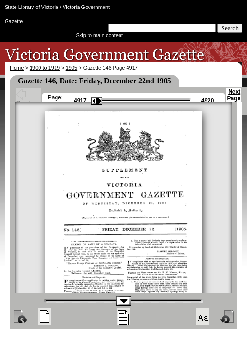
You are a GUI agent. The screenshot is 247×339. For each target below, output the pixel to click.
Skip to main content (99, 35)
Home (17, 68)
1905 (71, 68)
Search (230, 28)
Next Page (233, 99)
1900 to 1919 (45, 68)
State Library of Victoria (31, 7)
